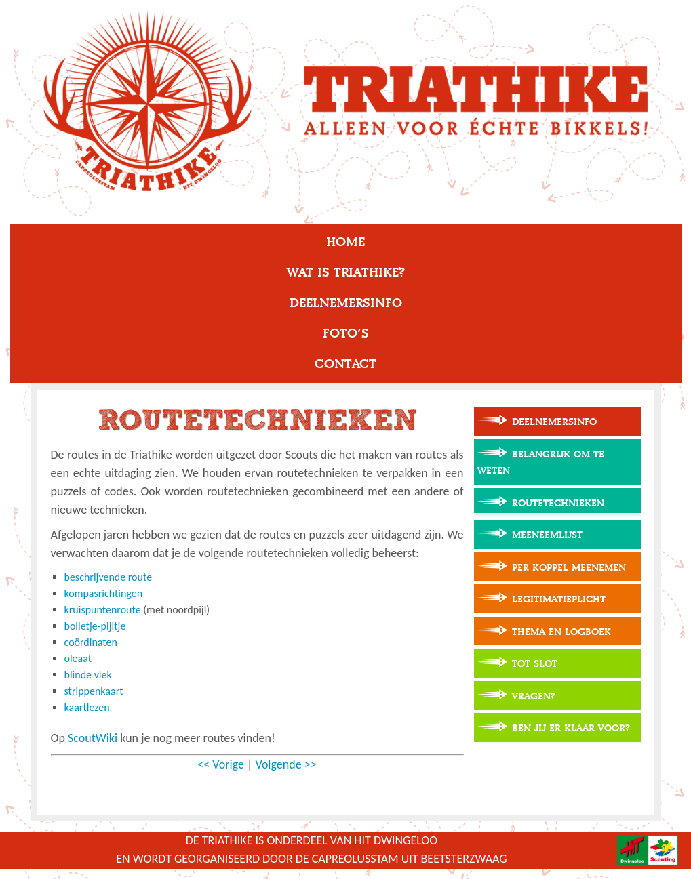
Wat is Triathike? (346, 272)
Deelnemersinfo (346, 303)
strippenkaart (93, 690)
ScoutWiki (92, 738)
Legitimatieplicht (559, 599)
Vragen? (533, 696)
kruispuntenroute (102, 609)
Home (345, 242)
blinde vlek (88, 674)
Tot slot (534, 664)
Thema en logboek (561, 632)
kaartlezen (87, 707)
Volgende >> (285, 764)
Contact (345, 364)
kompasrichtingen (103, 593)
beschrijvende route (108, 577)
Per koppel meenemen (569, 567)
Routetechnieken (558, 503)
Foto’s (346, 333)
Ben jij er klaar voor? (571, 728)
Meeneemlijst (547, 535)
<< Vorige (220, 764)
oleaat (78, 658)
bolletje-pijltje (95, 625)
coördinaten (90, 642)
